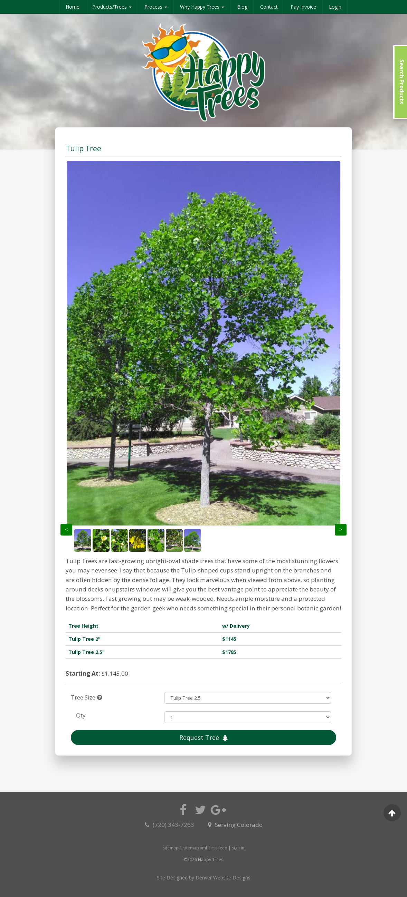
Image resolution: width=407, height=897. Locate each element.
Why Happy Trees (202, 6)
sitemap (171, 848)
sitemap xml (195, 848)
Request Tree (203, 737)
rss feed (219, 848)
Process (155, 6)
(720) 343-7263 (170, 825)
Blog (242, 6)
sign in (238, 848)
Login (335, 6)
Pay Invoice (303, 6)
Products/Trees (112, 6)
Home (72, 6)
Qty (81, 715)
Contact (269, 6)
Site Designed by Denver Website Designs (203, 877)
